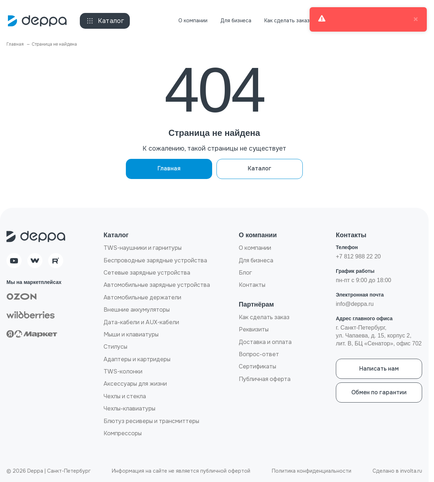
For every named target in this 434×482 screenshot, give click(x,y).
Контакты (252, 285)
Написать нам (379, 368)
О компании (192, 20)
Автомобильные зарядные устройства (157, 285)
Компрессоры (123, 433)
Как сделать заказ (287, 20)
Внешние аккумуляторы (137, 309)
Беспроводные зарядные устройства (155, 260)
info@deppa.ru (355, 304)
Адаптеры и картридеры (137, 359)
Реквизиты (254, 329)
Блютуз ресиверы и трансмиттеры (151, 421)
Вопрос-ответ (259, 354)
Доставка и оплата (265, 342)
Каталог (105, 21)
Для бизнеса (235, 20)
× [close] (415, 19)
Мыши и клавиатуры (131, 334)
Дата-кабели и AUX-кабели (141, 322)
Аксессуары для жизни (135, 383)
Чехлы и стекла (125, 396)
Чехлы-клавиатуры (129, 408)
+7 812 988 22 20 (358, 256)
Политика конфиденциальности (311, 471)
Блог (245, 272)
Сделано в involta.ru (397, 471)
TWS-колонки (123, 371)
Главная (169, 168)
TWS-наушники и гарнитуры (143, 248)
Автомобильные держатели (142, 297)
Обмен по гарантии (379, 392)
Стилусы (115, 346)
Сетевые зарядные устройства (147, 272)
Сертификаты (257, 366)
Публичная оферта (265, 379)
